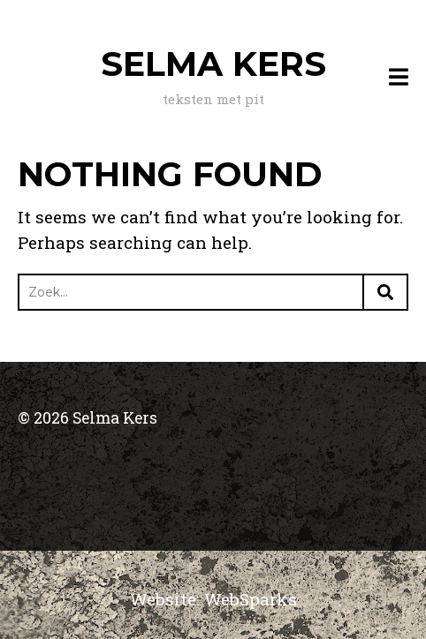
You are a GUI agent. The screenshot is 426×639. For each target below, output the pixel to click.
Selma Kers (213, 64)
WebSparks (250, 599)
